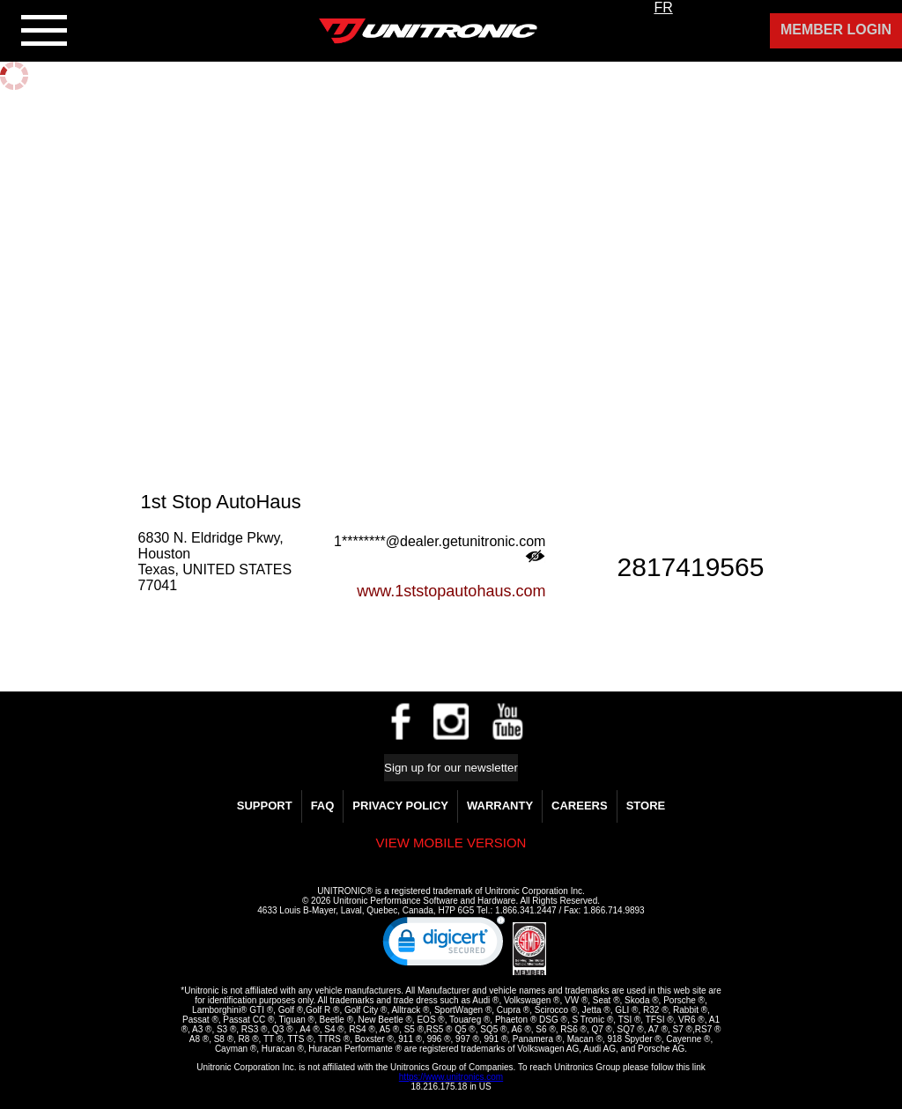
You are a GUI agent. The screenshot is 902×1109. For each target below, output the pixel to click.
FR (663, 7)
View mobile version (451, 842)
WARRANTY (500, 805)
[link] (444, 945)
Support (264, 805)
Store (646, 805)
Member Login (835, 29)
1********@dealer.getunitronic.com (439, 548)
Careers (579, 805)
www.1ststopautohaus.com (451, 591)
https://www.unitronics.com (451, 1077)
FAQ (323, 805)
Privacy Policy (400, 805)
